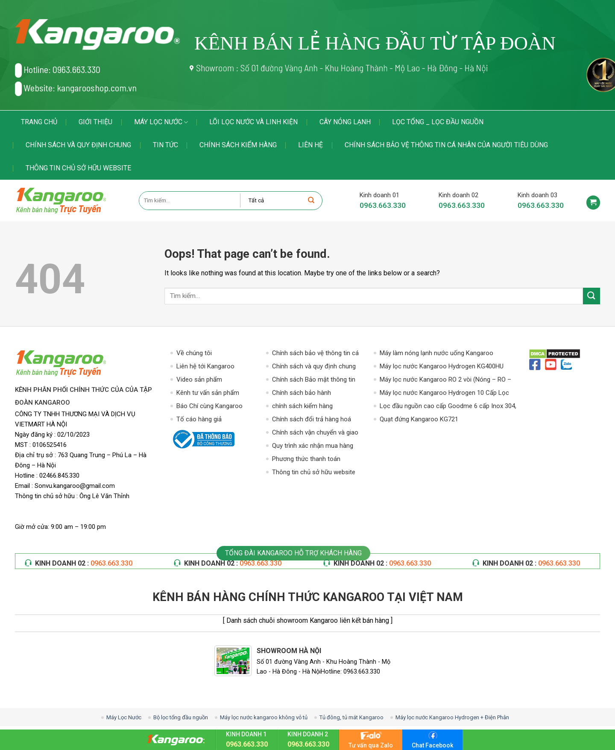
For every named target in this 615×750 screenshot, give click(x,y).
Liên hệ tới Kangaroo (205, 366)
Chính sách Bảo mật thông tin (313, 379)
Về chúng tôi (194, 353)
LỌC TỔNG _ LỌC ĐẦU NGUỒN (437, 122)
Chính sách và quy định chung (78, 145)
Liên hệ (310, 145)
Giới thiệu (95, 122)
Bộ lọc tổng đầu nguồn (180, 717)
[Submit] (591, 296)
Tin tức (165, 145)
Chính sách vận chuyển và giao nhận (315, 433)
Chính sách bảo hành (301, 393)
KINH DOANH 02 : (83, 563)
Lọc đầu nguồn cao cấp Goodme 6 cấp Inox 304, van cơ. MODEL (448, 406)
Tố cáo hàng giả (199, 419)
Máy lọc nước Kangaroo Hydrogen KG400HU (442, 366)
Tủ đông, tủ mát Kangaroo (351, 717)
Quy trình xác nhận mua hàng (312, 445)
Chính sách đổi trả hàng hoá (311, 419)
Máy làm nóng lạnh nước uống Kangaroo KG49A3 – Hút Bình (436, 353)
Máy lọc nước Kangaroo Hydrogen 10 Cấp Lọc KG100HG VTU (444, 393)
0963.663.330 (383, 205)
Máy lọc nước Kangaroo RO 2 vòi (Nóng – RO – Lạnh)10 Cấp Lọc (445, 380)
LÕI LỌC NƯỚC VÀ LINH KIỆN (253, 122)
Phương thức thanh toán (306, 459)
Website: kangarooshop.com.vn (76, 89)
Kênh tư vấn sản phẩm (207, 393)
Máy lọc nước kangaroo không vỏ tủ (264, 717)
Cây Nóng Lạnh (345, 122)
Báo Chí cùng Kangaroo (209, 406)
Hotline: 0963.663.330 (57, 70)
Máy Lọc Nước (161, 122)
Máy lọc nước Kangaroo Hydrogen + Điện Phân (452, 717)
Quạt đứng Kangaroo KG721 (419, 419)
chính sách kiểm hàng (238, 145)
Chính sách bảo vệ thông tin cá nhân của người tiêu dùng (446, 145)
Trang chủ (39, 122)
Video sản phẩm (199, 379)
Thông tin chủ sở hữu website (78, 168)
